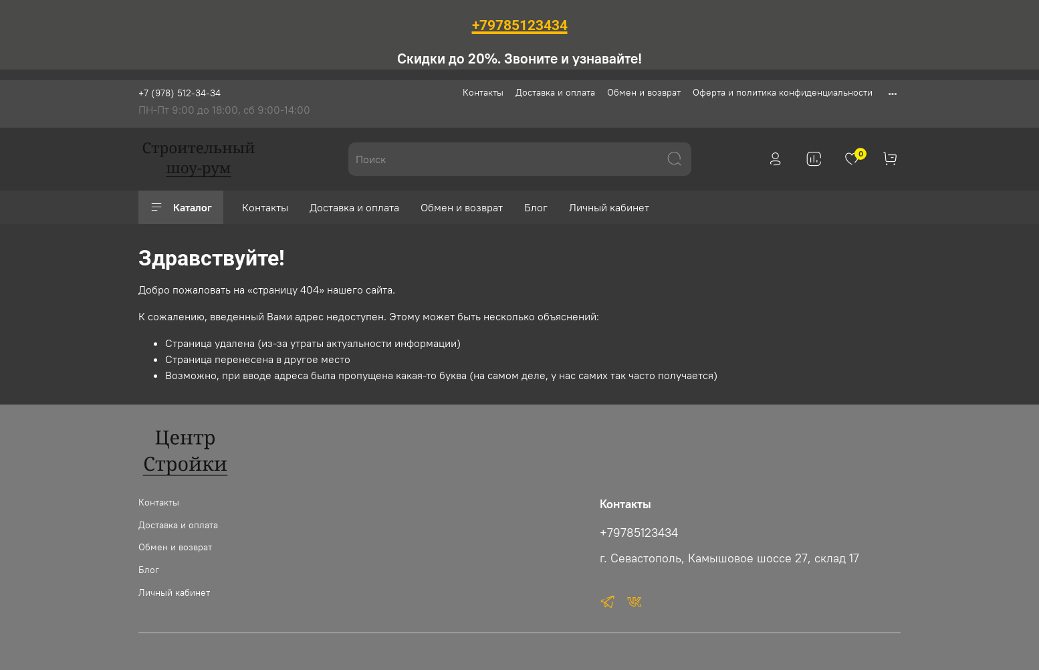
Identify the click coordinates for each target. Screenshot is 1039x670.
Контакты (483, 92)
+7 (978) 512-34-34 (179, 93)
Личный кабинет (609, 207)
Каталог (181, 207)
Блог (536, 207)
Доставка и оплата (555, 92)
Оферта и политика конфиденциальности (783, 92)
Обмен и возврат (644, 92)
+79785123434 (639, 533)
